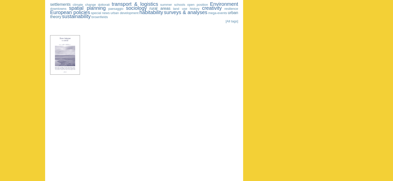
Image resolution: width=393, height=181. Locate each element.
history (194, 9)
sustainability (76, 16)
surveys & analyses (185, 12)
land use (180, 9)
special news (100, 13)
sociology (136, 8)
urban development (125, 13)
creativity (212, 8)
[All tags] (232, 21)
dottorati (104, 5)
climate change (84, 5)
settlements (60, 4)
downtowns (58, 9)
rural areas (159, 8)
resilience (231, 9)
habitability (151, 12)
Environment (224, 4)
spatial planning (87, 8)
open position (197, 5)
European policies (70, 12)
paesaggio (115, 9)
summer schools (172, 5)
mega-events (217, 13)
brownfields (99, 17)
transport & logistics (135, 4)
